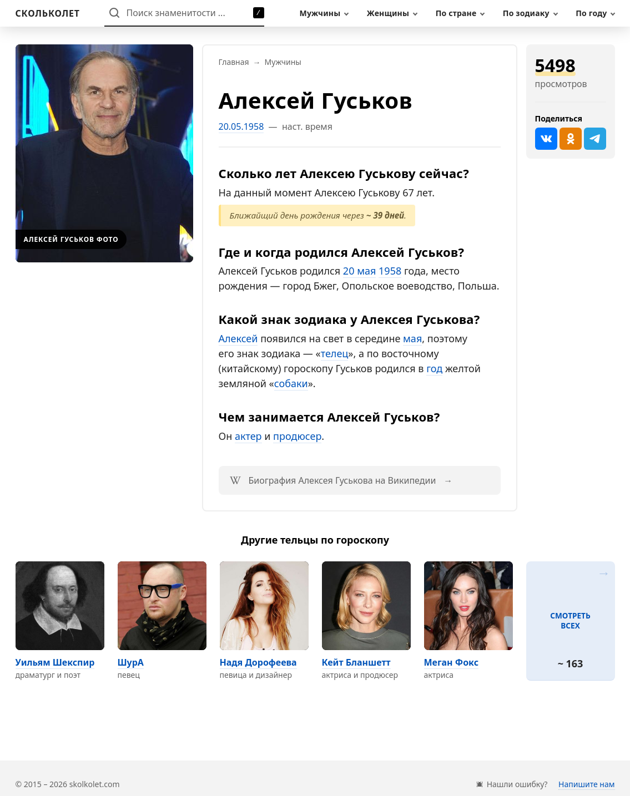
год (434, 368)
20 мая (359, 270)
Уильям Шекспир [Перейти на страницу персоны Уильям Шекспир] (55, 662)
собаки (291, 383)
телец (335, 353)
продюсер (297, 436)
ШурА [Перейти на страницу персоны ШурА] (131, 662)
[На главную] (48, 13)
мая (412, 338)
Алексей (238, 338)
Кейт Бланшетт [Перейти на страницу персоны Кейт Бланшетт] (356, 662)
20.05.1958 (241, 126)
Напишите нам (586, 784)
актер (248, 436)
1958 (390, 270)
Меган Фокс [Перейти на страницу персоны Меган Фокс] (451, 662)
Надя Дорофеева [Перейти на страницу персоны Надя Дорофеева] (258, 662)
